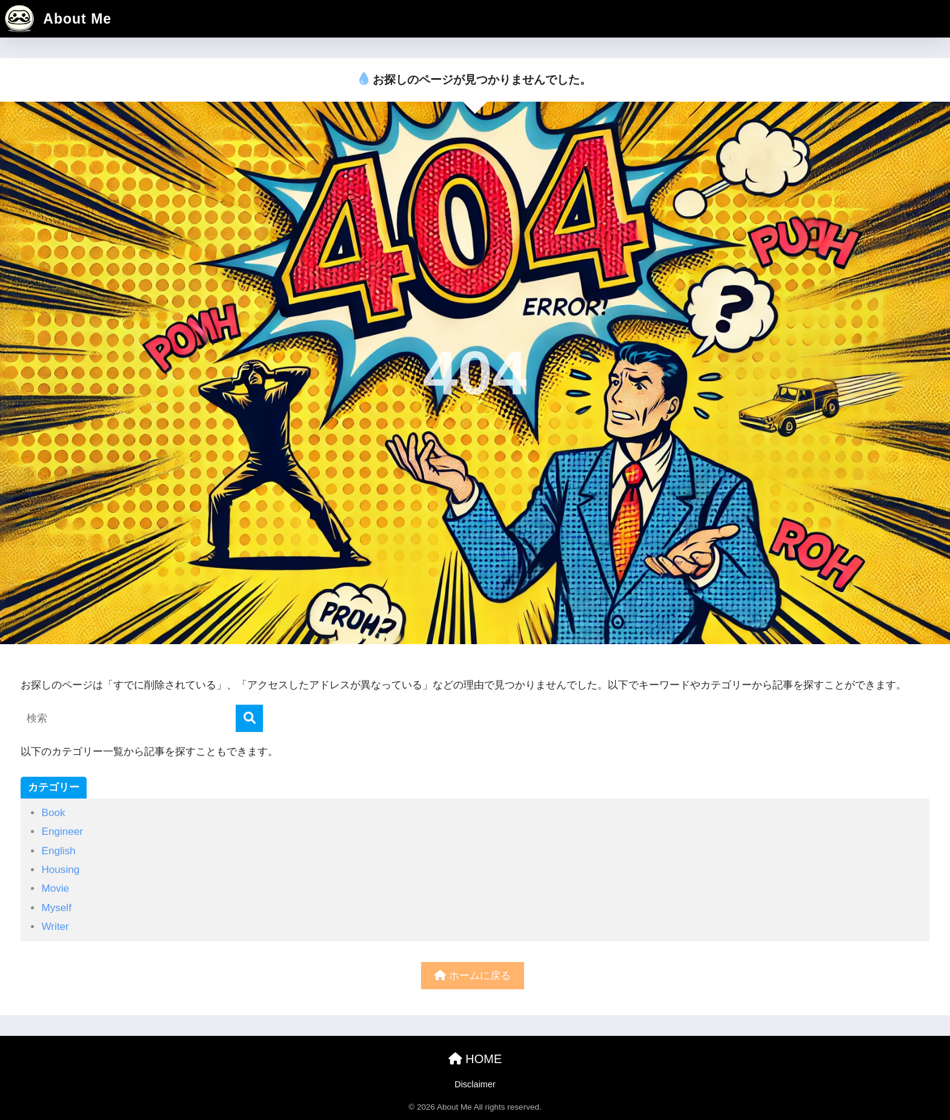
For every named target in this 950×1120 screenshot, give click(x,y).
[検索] (249, 718)
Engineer (62, 831)
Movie (55, 888)
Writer (54, 926)
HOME (475, 1059)
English (58, 851)
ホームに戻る (472, 975)
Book (53, 813)
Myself (56, 908)
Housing (60, 869)
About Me (57, 19)
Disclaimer (475, 1084)
